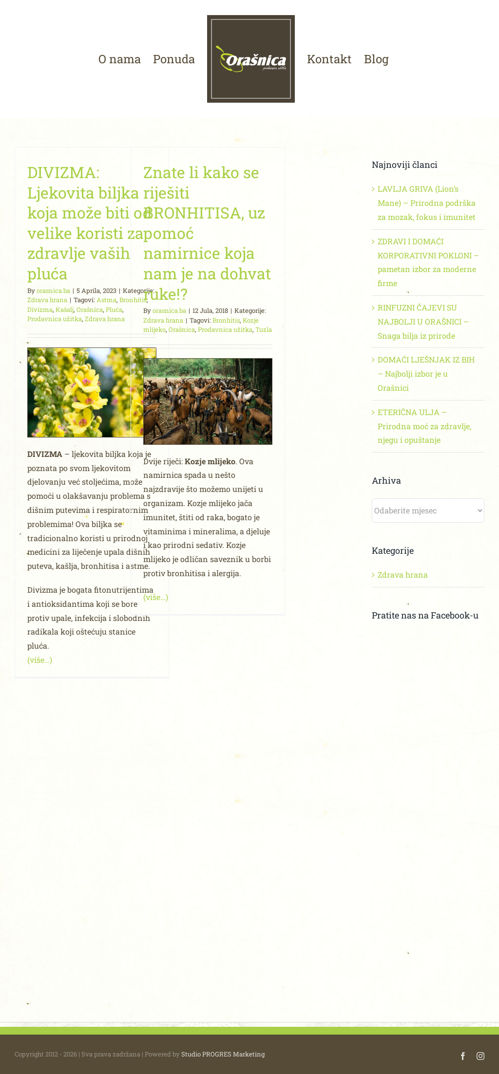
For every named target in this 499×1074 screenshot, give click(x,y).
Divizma (40, 309)
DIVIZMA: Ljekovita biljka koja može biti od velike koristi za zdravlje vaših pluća (89, 223)
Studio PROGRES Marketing (223, 1054)
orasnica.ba (53, 290)
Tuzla (263, 329)
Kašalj (65, 309)
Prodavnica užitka (54, 318)
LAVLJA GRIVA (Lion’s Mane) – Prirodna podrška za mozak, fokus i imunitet (427, 202)
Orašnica (90, 309)
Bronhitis (226, 320)
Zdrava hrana (47, 299)
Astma (106, 299)
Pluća (114, 309)
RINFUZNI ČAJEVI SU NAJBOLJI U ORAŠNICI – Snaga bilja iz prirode (423, 321)
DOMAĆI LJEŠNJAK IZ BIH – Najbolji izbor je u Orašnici (426, 373)
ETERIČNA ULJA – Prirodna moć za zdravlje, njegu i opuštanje (424, 426)
